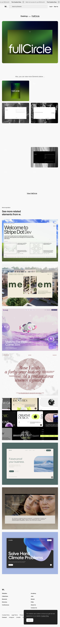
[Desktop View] (30, 553)
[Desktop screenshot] (30, 374)
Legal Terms (15, 615)
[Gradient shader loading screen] (44, 179)
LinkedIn (18, 617)
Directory (4, 602)
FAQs (32, 602)
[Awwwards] (6, 6)
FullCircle (35, 16)
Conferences (5, 605)
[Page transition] (15, 157)
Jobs (32, 596)
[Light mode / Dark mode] (15, 179)
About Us (33, 605)
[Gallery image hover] (15, 135)
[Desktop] (30, 240)
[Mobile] (15, 91)
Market (33, 599)
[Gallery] (44, 91)
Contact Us (34, 607)
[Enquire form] (44, 157)
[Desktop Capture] (30, 464)
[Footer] (44, 113)
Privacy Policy (23, 615)
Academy (33, 593)
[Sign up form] (15, 113)
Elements (4, 599)
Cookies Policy (6, 615)
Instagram (11, 617)
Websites (4, 593)
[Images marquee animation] (44, 135)
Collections (5, 596)
